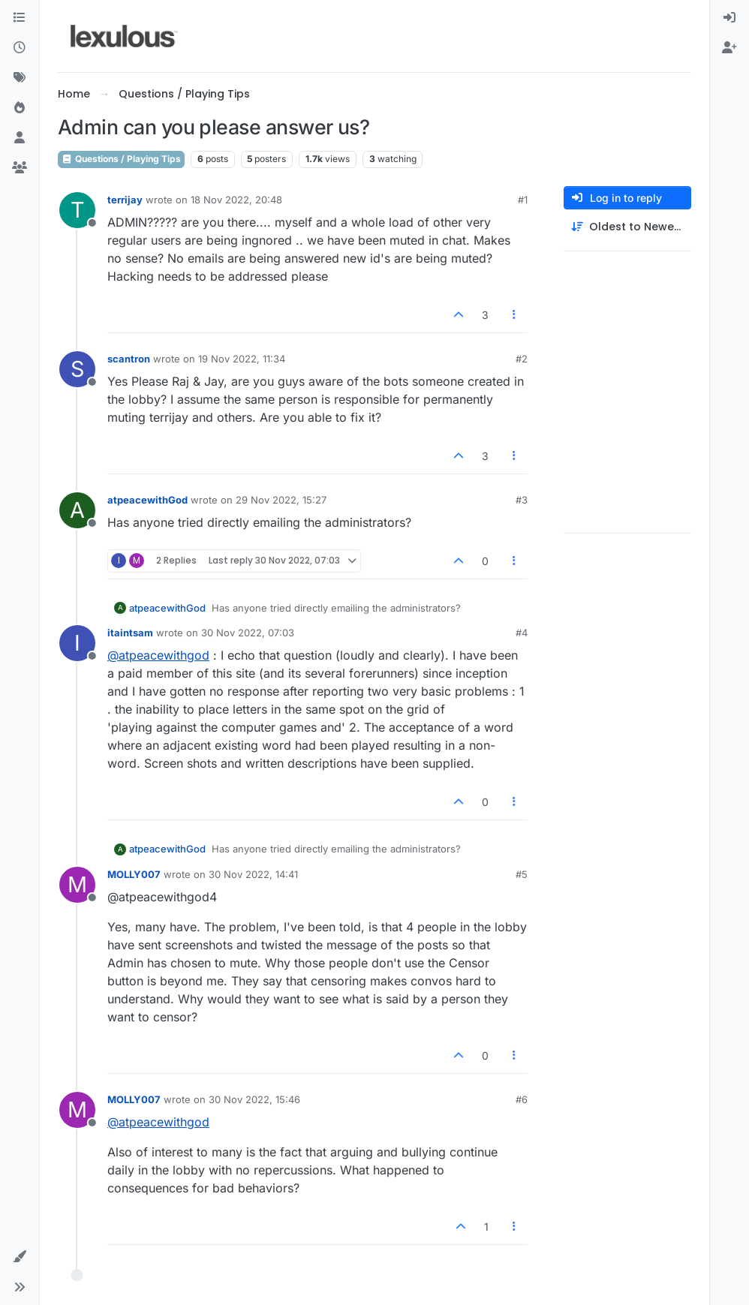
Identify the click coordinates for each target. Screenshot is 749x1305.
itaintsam (130, 633)
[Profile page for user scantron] (77, 369)
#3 (522, 500)
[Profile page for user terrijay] (77, 210)
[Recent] (19, 48)
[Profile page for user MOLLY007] (77, 885)
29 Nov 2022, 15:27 (281, 500)
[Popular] (19, 108)
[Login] (729, 18)
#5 (522, 874)
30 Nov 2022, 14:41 (253, 874)
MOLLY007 (134, 874)
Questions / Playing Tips (121, 158)
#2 (522, 359)
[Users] (19, 138)
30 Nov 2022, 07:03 (247, 633)
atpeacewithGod (147, 500)
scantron (128, 359)
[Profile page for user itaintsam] (77, 643)
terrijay (125, 200)
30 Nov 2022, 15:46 (254, 1099)
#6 (522, 1099)
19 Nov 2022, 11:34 (241, 359)
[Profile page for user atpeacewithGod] (77, 510)
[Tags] (19, 78)
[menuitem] (729, 18)
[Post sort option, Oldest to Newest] (627, 227)
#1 (523, 200)
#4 (522, 633)
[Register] (729, 48)
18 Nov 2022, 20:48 (236, 200)
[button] (19, 1257)
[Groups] (19, 168)
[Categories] (19, 18)
